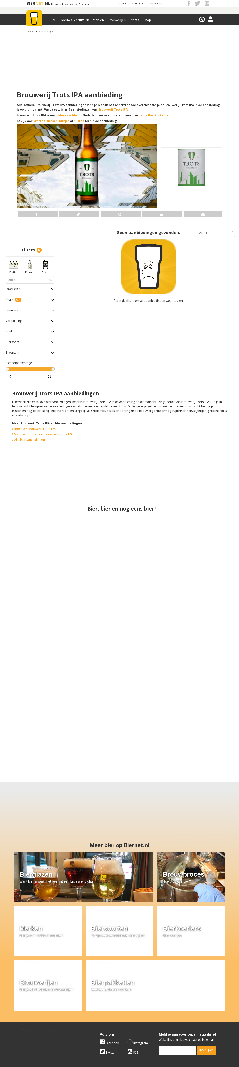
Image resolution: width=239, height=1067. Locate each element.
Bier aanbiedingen (100, 1016)
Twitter (108, 986)
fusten (79, 121)
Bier (52, 20)
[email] (177, 984)
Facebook (109, 977)
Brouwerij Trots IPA (113, 109)
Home (31, 31)
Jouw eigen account (165, 1025)
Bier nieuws (95, 1021)
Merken (98, 20)
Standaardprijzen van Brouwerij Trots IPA (42, 434)
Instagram (138, 977)
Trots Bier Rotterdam (155, 115)
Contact (124, 3)
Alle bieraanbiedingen (28, 440)
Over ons (27, 1012)
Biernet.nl (97, 1057)
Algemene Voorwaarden (169, 1012)
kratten (39, 121)
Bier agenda (95, 1029)
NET (39, 3)
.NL (47, 3)
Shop (147, 20)
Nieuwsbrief (160, 1029)
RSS (133, 986)
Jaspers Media (138, 1057)
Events (134, 20)
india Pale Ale (66, 115)
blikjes (64, 121)
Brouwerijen (117, 20)
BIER (30, 3)
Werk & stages (31, 1021)
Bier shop (93, 1025)
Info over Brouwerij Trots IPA (34, 429)
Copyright (159, 1016)
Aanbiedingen (46, 31)
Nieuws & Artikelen (75, 20)
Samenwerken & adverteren (40, 1025)
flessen (52, 121)
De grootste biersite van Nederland (71, 4)
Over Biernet (155, 3)
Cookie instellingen (34, 1029)
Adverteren (138, 3)
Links (156, 1021)
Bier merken (95, 1012)
